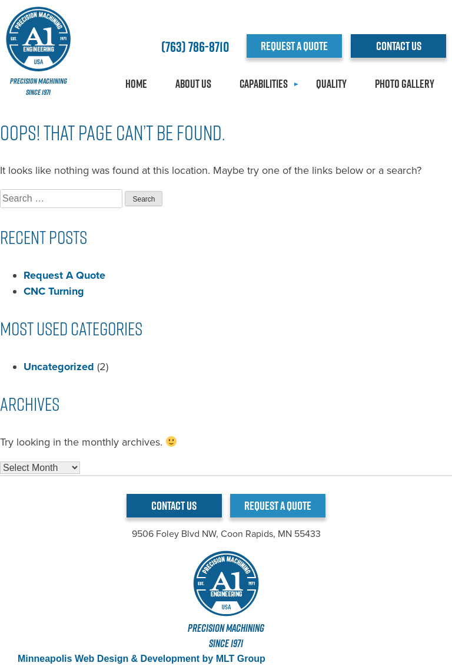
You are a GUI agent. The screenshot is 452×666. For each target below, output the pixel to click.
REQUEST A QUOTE (294, 46)
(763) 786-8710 (195, 47)
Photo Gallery (404, 83)
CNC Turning (54, 291)
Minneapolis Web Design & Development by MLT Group (141, 659)
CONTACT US (398, 46)
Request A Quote (64, 275)
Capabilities (264, 83)
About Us (193, 83)
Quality (331, 83)
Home (136, 83)
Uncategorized (59, 366)
